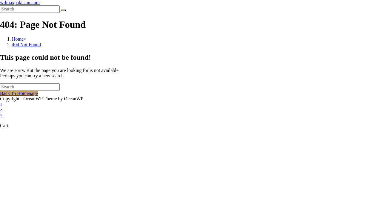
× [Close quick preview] (1, 109)
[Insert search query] (30, 9)
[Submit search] (63, 10)
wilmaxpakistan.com (20, 2)
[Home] (18, 39)
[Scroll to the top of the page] (1, 104)
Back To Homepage (19, 93)
